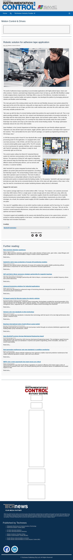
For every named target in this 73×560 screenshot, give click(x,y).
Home (5, 13)
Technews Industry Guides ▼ (24, 13)
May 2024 (5, 45)
